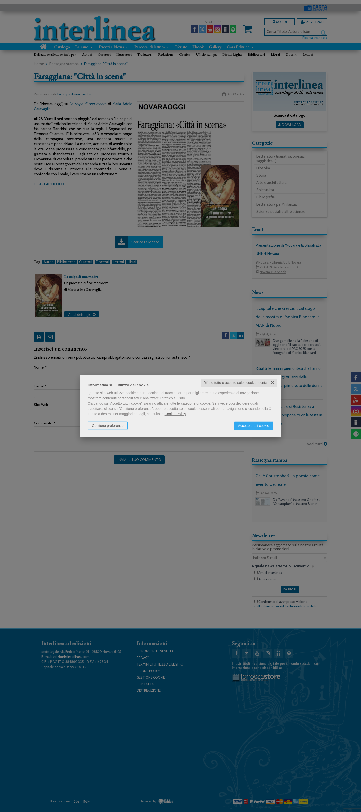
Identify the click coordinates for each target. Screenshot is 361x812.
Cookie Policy (175, 414)
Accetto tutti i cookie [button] (253, 426)
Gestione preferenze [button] (108, 426)
